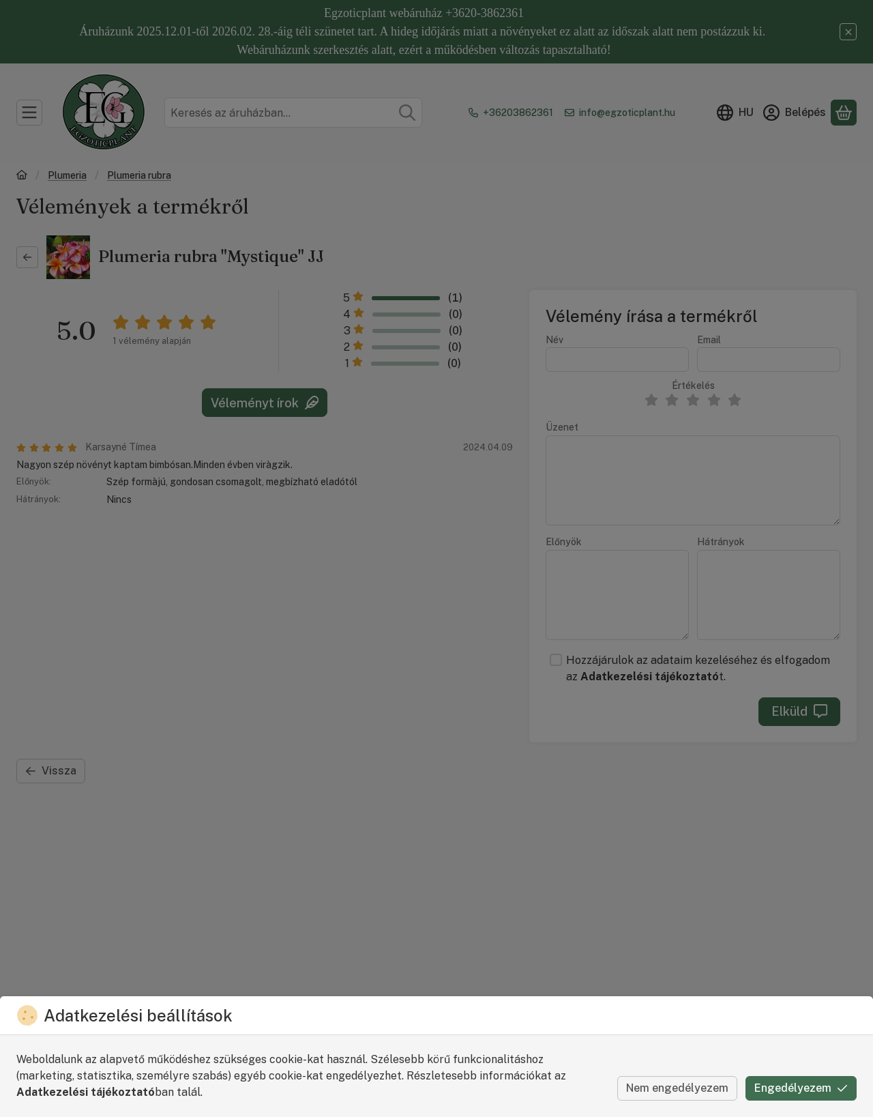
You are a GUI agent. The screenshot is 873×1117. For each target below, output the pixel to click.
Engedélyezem (801, 1088)
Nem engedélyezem (677, 1088)
